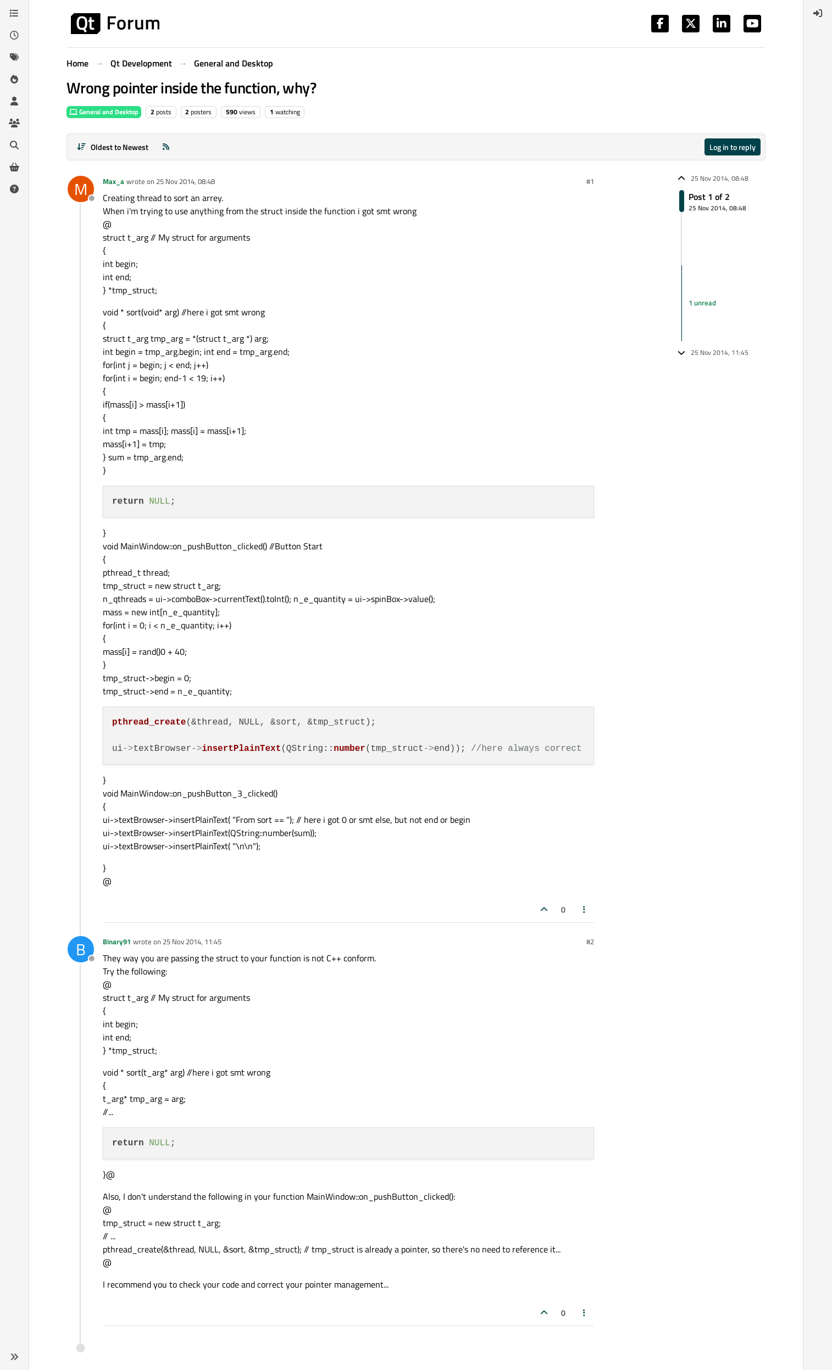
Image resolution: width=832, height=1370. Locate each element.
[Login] (818, 13)
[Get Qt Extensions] (14, 167)
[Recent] (14, 35)
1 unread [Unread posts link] (702, 302)
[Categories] (14, 13)
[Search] (14, 145)
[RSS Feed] (166, 146)
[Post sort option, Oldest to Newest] (112, 146)
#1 (590, 181)
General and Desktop (103, 112)
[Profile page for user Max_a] (81, 189)
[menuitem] (818, 13)
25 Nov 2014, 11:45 (192, 941)
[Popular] (14, 79)
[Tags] (14, 57)
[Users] (14, 101)
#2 (590, 941)
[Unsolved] (14, 189)
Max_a (113, 181)
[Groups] (14, 123)
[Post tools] (585, 909)
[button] (14, 1357)
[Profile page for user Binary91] (81, 949)
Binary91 (117, 941)
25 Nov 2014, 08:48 (185, 181)
